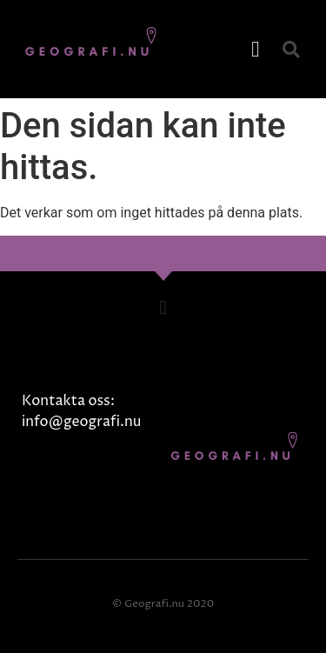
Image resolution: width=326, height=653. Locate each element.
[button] (255, 49)
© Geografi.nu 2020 (163, 603)
